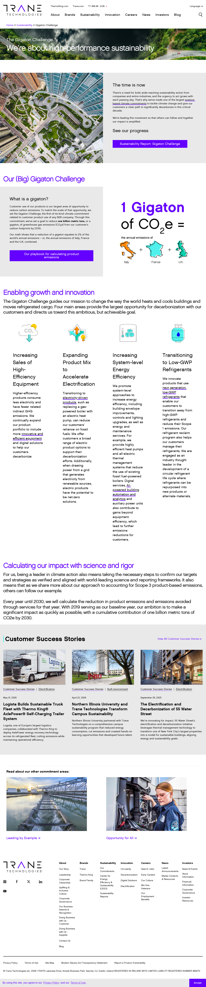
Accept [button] (197, 983)
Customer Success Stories (19, 689)
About (55, 15)
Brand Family (86, 880)
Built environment (117, 689)
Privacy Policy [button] (51, 982)
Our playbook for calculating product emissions (51, 255)
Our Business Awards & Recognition (66, 909)
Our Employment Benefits (147, 896)
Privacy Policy (10, 962)
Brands (70, 15)
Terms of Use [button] (78, 982)
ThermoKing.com (59, 6)
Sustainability (90, 15)
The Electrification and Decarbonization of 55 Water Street (166, 709)
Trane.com (78, 6)
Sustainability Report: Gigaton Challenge (150, 144)
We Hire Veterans (145, 887)
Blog (177, 15)
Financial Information (188, 883)
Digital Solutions (129, 880)
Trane (83, 869)
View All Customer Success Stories (179, 639)
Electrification (47, 689)
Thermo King (86, 874)
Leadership (65, 874)
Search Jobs (147, 869)
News (146, 15)
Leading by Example (23, 838)
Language (196, 6)
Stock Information (188, 875)
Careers (131, 15)
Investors (162, 15)
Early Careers (148, 874)
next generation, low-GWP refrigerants (174, 392)
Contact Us (64, 940)
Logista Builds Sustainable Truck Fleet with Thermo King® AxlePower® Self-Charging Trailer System (33, 711)
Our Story (64, 869)
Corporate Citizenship (64, 881)
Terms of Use (31, 962)
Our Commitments (107, 869)
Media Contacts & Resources (170, 877)
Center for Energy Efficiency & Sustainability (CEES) (106, 882)
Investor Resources (187, 899)
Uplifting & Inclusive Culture (64, 890)
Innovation (112, 15)
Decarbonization (129, 874)
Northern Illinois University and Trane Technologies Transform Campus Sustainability (100, 709)
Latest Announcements (170, 869)
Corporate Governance (65, 900)
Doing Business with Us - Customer (67, 920)
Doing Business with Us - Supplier (67, 932)
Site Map (49, 962)
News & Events (189, 869)
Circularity (126, 869)
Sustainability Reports (106, 895)
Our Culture (147, 880)
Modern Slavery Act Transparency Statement (84, 962)
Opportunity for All (121, 838)
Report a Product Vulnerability (129, 962)
